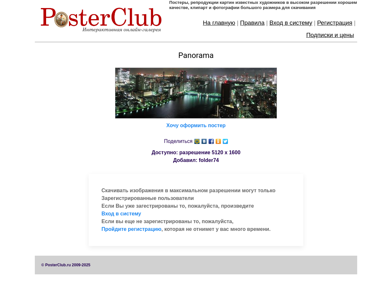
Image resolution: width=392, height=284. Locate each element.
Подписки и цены (330, 35)
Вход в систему (291, 22)
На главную (219, 22)
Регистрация (334, 22)
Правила (252, 22)
